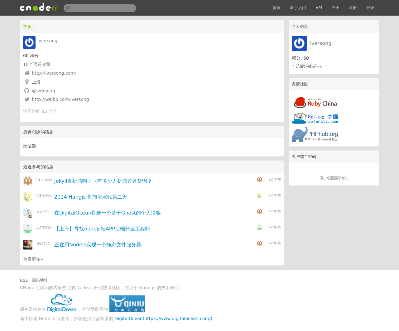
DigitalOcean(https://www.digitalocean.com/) (164, 318)
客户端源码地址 (334, 178)
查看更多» (33, 259)
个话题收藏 (36, 64)
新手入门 (298, 7)
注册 (353, 7)
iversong (321, 43)
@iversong (43, 90)
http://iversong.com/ (54, 73)
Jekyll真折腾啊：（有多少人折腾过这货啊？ (103, 181)
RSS (24, 280)
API (318, 7)
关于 (335, 7)
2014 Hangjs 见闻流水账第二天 (90, 197)
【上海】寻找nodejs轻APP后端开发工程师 (102, 229)
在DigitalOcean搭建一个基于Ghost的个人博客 (107, 213)
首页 (276, 7)
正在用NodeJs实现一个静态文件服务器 (97, 245)
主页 (27, 26)
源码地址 (40, 280)
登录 (370, 7)
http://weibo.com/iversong (60, 99)
